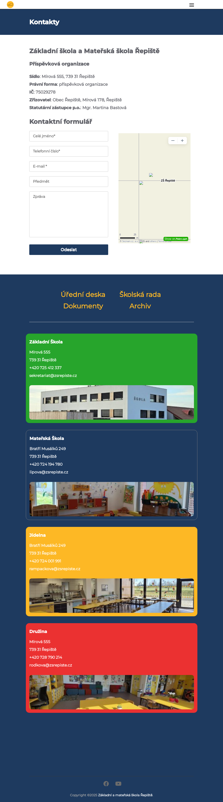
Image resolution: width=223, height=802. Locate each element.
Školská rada (140, 294)
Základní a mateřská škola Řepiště (125, 795)
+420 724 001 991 (45, 561)
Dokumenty (83, 306)
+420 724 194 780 (46, 464)
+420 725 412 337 (45, 367)
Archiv (140, 306)
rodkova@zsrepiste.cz (50, 665)
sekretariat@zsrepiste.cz (53, 375)
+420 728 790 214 (45, 657)
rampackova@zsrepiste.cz (54, 569)
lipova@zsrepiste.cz (49, 472)
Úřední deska (83, 294)
